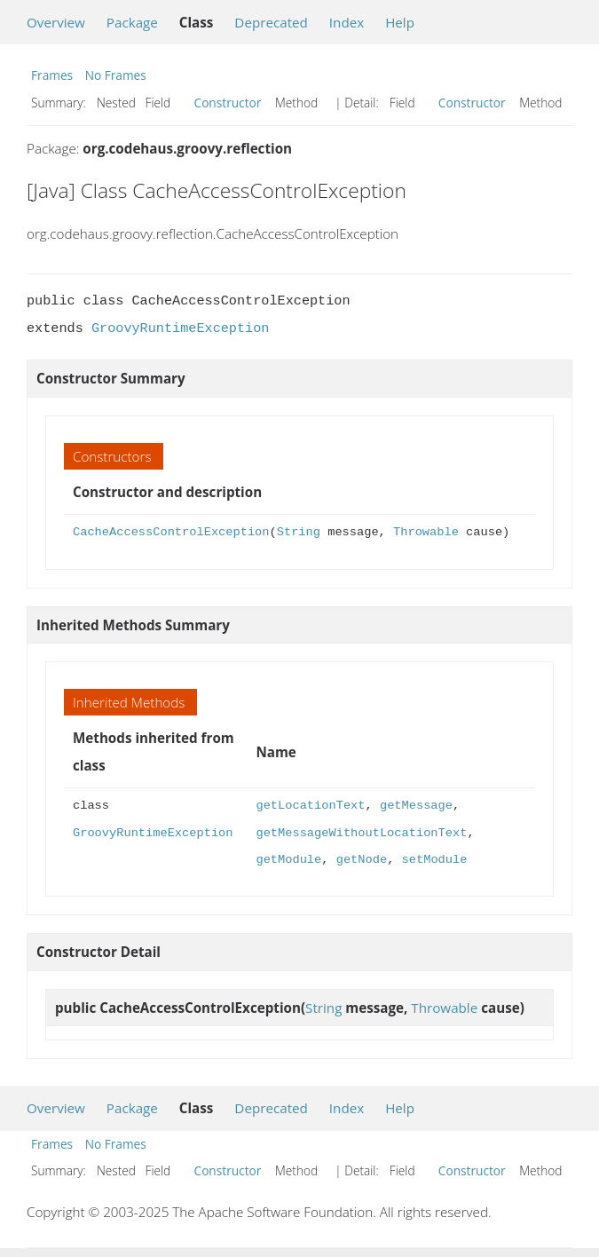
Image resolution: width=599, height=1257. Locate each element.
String (298, 532)
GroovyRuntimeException (180, 328)
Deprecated (271, 22)
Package (132, 22)
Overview (56, 22)
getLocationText (310, 805)
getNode (361, 859)
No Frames (115, 75)
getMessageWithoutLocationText (361, 833)
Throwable (426, 532)
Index (346, 22)
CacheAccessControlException (171, 532)
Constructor (228, 102)
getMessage (416, 805)
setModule (434, 859)
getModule (288, 859)
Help (399, 22)
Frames (52, 75)
